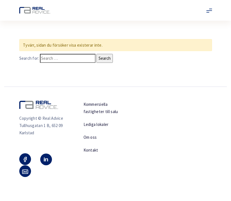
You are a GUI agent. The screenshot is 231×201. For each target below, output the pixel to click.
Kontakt (91, 150)
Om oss (90, 137)
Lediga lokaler (96, 124)
